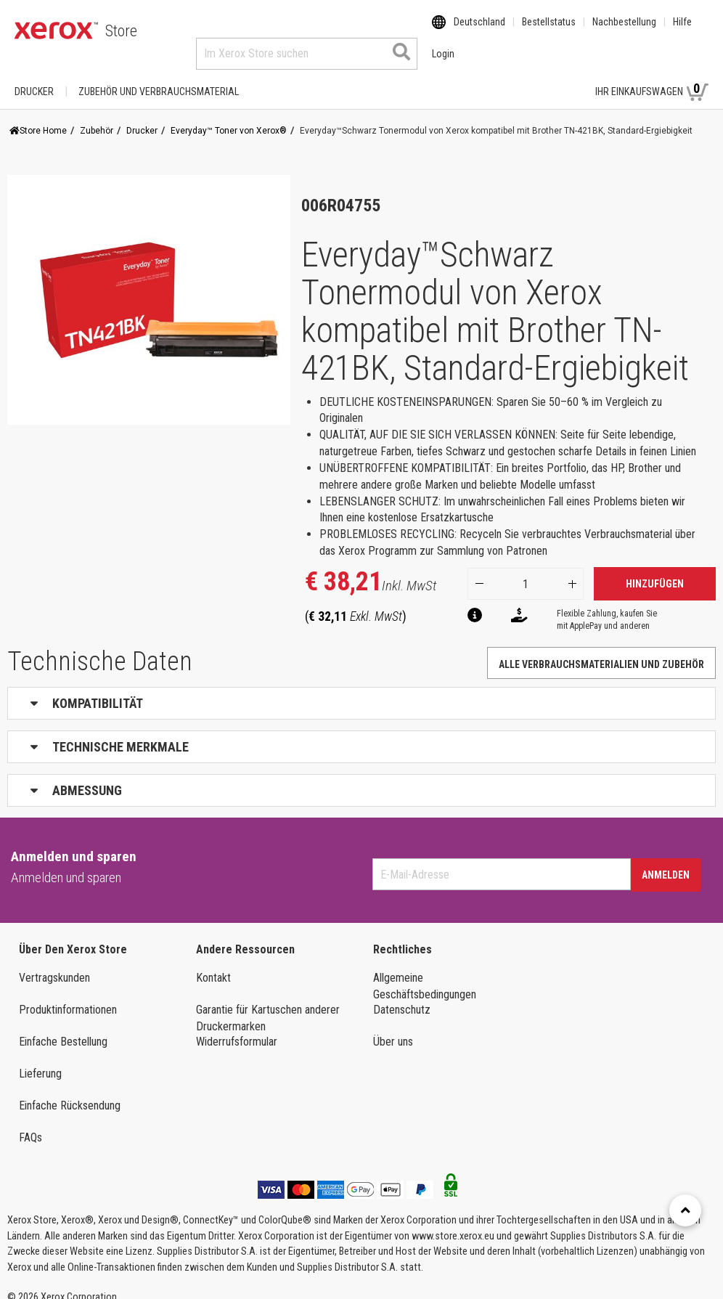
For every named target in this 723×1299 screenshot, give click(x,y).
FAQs (30, 1124)
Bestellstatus (549, 31)
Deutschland (479, 31)
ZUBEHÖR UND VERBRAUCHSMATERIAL (158, 78)
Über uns (393, 1028)
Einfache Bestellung (63, 1028)
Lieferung (40, 1060)
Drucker (34, 78)
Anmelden (666, 861)
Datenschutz (401, 996)
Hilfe (682, 31)
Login (559, 78)
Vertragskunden (54, 964)
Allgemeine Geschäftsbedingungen (424, 972)
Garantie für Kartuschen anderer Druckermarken (268, 1004)
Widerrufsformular (236, 1028)
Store (121, 31)
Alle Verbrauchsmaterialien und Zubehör (601, 650)
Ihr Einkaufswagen (651, 77)
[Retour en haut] (685, 1210)
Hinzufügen (655, 570)
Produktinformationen (68, 996)
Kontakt (213, 964)
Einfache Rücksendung (69, 1092)
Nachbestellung (624, 31)
